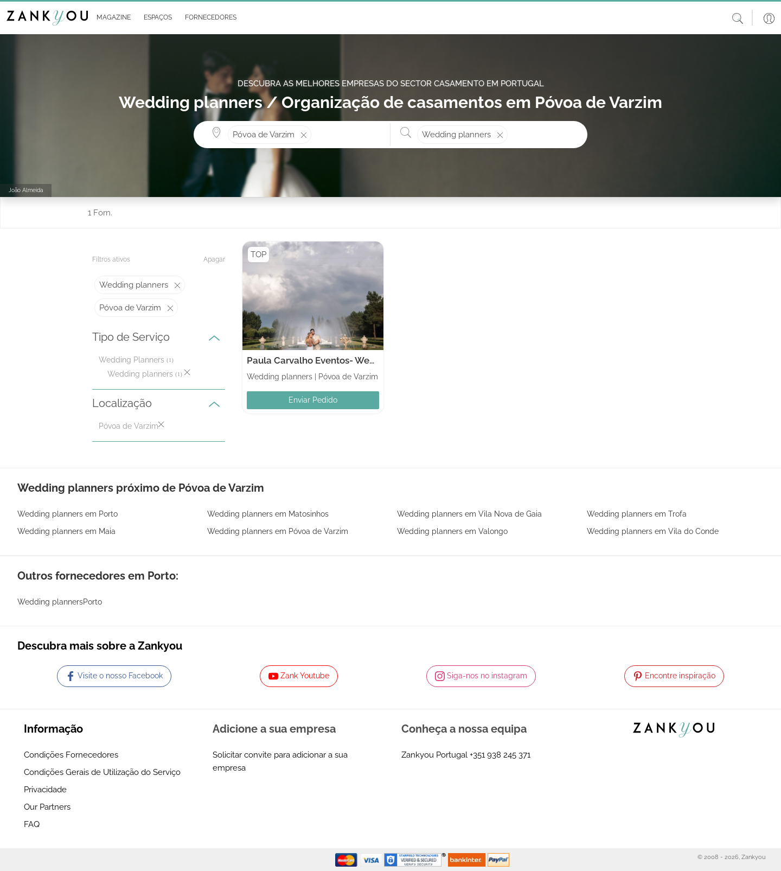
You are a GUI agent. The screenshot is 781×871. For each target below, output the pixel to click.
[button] (111, 18)
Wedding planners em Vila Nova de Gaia (469, 514)
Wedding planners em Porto (67, 514)
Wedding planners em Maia (66, 531)
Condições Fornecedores (71, 755)
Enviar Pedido (313, 400)
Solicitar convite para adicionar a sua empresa (280, 761)
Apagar (214, 259)
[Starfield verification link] (416, 859)
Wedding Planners (131, 359)
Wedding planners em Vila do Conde (653, 531)
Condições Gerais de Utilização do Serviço (102, 772)
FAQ (32, 824)
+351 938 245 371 (500, 755)
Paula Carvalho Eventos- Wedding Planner (339, 360)
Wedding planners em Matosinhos (268, 514)
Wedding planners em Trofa (637, 514)
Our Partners (47, 807)
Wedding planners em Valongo (452, 531)
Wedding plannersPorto (59, 601)
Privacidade (45, 789)
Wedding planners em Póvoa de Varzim (277, 531)
